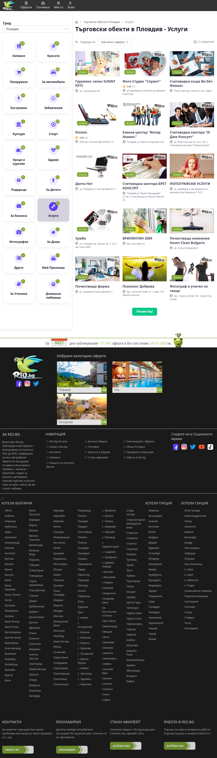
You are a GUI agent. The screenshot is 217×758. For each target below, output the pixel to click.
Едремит (152, 548)
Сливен (105, 664)
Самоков (106, 588)
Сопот (104, 694)
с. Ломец (106, 521)
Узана (128, 586)
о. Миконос (190, 580)
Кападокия (153, 564)
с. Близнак (82, 637)
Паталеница (59, 684)
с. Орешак (107, 532)
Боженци (8, 653)
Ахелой (7, 548)
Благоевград (11, 648)
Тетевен (129, 554)
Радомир (81, 580)
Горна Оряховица (34, 583)
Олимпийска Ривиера (196, 591)
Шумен (129, 665)
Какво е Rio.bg (56, 446)
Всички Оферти (96, 441)
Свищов (105, 632)
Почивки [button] (43, 5)
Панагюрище (60, 673)
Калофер (33, 696)
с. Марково (107, 526)
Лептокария (190, 548)
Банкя (6, 569)
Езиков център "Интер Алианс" (142, 134)
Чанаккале (153, 617)
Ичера (31, 680)
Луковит (57, 585)
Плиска (80, 542)
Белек (150, 532)
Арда (6, 532)
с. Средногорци (109, 544)
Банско (7, 575)
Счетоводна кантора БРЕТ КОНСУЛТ (144, 186)
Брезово (8, 670)
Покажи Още (145, 311)
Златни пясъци (32, 656)
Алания (151, 521)
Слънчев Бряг (106, 671)
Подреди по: (85, 42)
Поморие (81, 553)
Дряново (33, 628)
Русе (78, 612)
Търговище (131, 581)
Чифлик (129, 634)
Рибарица (82, 596)
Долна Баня (35, 617)
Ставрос (188, 617)
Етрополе (33, 644)
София (104, 700)
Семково (106, 648)
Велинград (34, 545)
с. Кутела (106, 516)
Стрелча (130, 543)
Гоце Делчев (35, 590)
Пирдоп (81, 526)
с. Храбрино (108, 557)
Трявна (129, 576)
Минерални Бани (59, 623)
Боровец (8, 659)
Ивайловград (36, 669)
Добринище (35, 606)
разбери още (121, 745)
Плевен (80, 537)
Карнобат (57, 516)
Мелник (56, 616)
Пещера (81, 521)
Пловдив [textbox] (12, 29)
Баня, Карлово (8, 587)
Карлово (57, 510)
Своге (104, 637)
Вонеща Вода (32, 552)
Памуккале (153, 596)
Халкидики (189, 628)
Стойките (130, 538)
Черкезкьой (154, 623)
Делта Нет (83, 184)
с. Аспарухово (83, 625)
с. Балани (82, 632)
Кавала (187, 532)
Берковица (9, 643)
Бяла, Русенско (33, 512)
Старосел (130, 533)
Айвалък (152, 510)
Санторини (189, 601)
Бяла (6, 680)
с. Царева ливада (106, 564)
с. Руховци (107, 537)
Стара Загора (129, 512)
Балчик (7, 559)
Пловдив (81, 548)
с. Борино (82, 643)
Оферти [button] (26, 5)
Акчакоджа (153, 516)
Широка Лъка (130, 652)
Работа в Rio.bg (134, 457)
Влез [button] (71, 5)
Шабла (129, 640)
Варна (31, 525)
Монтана (57, 631)
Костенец (57, 542)
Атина (186, 521)
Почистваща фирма (92, 286)
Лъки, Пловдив (57, 593)
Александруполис (194, 516)
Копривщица (60, 537)
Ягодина (130, 676)
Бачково (8, 605)
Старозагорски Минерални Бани (133, 523)
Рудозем (81, 607)
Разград (81, 585)
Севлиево (106, 642)
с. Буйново (82, 648)
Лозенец (57, 580)
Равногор (82, 575)
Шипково (130, 645)
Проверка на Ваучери (138, 452)
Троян (128, 565)
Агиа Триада (190, 510)
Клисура (57, 532)
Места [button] (58, 5)
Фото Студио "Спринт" (142, 81)
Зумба (80, 238)
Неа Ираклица (191, 564)
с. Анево (81, 617)
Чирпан (129, 629)
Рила (79, 601)
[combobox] (36, 29)
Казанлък (33, 690)
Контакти (53, 452)
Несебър (57, 636)
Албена (7, 516)
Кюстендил (58, 564)
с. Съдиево (107, 552)
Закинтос (188, 526)
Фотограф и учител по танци (189, 288)
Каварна (33, 685)
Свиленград (108, 626)
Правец (80, 559)
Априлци (8, 521)
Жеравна (33, 649)
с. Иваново (82, 684)
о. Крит (187, 575)
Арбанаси (9, 526)
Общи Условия (134, 446)
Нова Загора (59, 641)
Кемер (150, 569)
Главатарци (35, 570)
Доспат (32, 622)
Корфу (186, 542)
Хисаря (129, 592)
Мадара (56, 600)
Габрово (33, 565)
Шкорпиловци (133, 660)
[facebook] (19, 384)
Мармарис (153, 585)
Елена (31, 633)
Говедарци (34, 576)
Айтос (6, 510)
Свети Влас (107, 621)
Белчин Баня (11, 637)
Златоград (34, 664)
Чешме (151, 628)
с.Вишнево (107, 577)
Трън (128, 570)
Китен (55, 526)
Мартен (56, 605)
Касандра (188, 537)
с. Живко (81, 668)
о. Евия (187, 569)
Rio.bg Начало (56, 441)
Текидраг (152, 612)
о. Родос (188, 585)
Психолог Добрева (138, 286)
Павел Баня (59, 657)
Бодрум (151, 537)
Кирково (57, 521)
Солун (186, 612)
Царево (129, 597)
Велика (32, 530)
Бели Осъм (9, 627)
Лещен (56, 569)
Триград (130, 559)
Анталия (152, 526)
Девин (31, 601)
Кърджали (58, 559)
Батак (6, 600)
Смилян (105, 678)
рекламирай (67, 749)
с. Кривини (107, 510)
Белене (7, 616)
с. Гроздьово (84, 653)
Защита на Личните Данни (60, 464)
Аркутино (9, 537)
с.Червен (106, 582)
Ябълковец (131, 670)
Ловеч (55, 575)
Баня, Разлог (11, 595)
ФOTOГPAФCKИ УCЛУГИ (190, 184)
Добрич (32, 612)
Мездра (56, 611)
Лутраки (188, 559)
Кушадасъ (153, 580)
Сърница (130, 549)
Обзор (55, 647)
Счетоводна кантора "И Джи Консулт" (190, 134)
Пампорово (59, 668)
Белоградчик (11, 632)
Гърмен (32, 595)
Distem (81, 132)
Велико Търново (33, 538)
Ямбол (129, 681)
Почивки (92, 446)
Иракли (32, 674)
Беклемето (9, 611)
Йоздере (152, 559)
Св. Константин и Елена (108, 611)
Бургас (7, 675)
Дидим (151, 542)
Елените (32, 638)
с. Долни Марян (81, 661)
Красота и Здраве (97, 452)
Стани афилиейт (96, 457)
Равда (79, 569)
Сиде (150, 601)
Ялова (150, 639)
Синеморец (107, 658)
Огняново (58, 652)
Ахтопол (8, 553)
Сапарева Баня (106, 600)
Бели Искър (10, 621)
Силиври (152, 607)
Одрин (151, 591)
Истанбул (152, 553)
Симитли (106, 653)
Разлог (80, 591)
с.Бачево (106, 572)
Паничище (58, 679)
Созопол (106, 689)
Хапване (53, 457)
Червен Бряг (132, 613)
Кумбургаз (153, 575)
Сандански (107, 593)
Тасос (186, 623)
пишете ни (12, 749)
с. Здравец (82, 679)
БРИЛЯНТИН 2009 (137, 238)
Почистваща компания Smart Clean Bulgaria (189, 240)
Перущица (82, 510)
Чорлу (150, 634)
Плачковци (83, 532)
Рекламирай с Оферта (138, 441)
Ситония (188, 607)
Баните (7, 564)
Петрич (80, 516)
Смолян (105, 684)
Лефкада (188, 553)
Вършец (32, 559)
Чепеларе (131, 608)
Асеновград (10, 542)
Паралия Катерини (194, 596)
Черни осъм (132, 618)
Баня (6, 580)
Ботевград (9, 664)
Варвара (33, 520)
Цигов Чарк (132, 602)
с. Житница (83, 673)
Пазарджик (58, 663)
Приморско (83, 564)
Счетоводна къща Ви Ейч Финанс (191, 83)
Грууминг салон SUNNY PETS (95, 83)
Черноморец (132, 624)
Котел (55, 548)
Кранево (57, 553)
